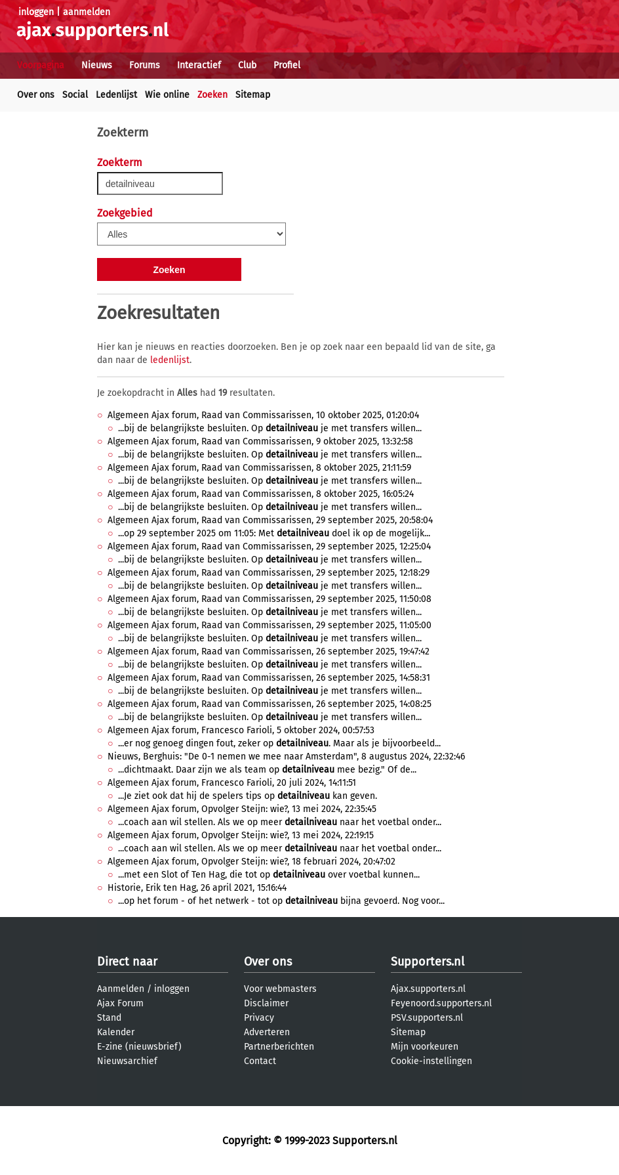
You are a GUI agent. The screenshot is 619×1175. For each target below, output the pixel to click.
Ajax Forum (120, 1003)
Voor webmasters (280, 988)
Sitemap (252, 94)
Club (247, 65)
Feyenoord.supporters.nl (441, 1003)
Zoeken (212, 94)
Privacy (259, 1017)
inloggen (36, 12)
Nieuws (96, 65)
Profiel (286, 65)
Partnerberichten (279, 1046)
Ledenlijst (116, 94)
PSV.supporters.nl (427, 1017)
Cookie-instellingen (431, 1061)
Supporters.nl (427, 961)
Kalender (115, 1032)
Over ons (35, 94)
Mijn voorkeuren (424, 1046)
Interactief (199, 65)
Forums (144, 65)
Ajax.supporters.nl (428, 988)
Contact (260, 1061)
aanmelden (86, 12)
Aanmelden (120, 988)
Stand (109, 1017)
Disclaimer (266, 1003)
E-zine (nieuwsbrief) (139, 1046)
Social (75, 94)
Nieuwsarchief (127, 1061)
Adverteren (267, 1032)
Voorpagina (40, 65)
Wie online (167, 94)
